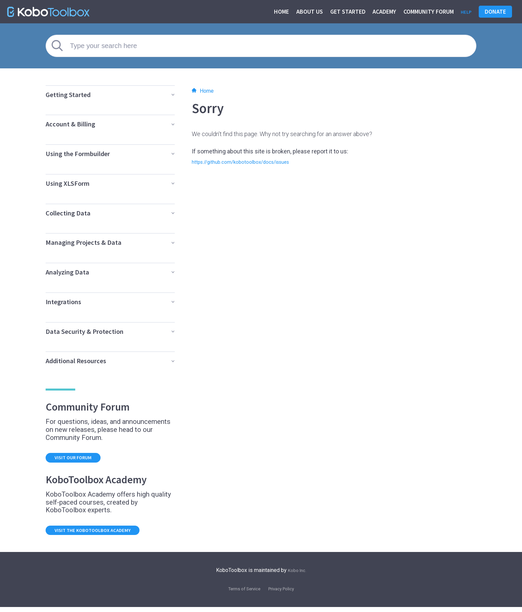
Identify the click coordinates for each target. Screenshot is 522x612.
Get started (345, 11)
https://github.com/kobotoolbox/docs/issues (252, 161)
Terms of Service (240, 593)
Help (464, 11)
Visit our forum (79, 459)
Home (278, 11)
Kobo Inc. (297, 575)
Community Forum (426, 11)
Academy (381, 11)
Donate (495, 11)
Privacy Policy (285, 593)
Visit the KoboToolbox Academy (103, 534)
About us (307, 11)
